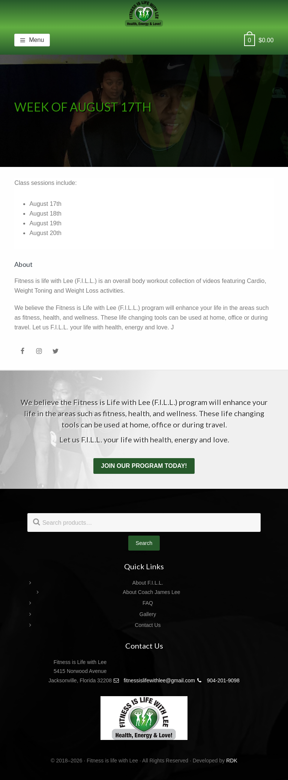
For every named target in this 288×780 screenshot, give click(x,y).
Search (144, 543)
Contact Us (147, 625)
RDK (231, 761)
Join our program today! (144, 466)
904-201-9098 (218, 680)
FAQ (147, 603)
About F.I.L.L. (148, 583)
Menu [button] (36, 40)
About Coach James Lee (151, 592)
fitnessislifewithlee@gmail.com (154, 680)
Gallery (148, 614)
